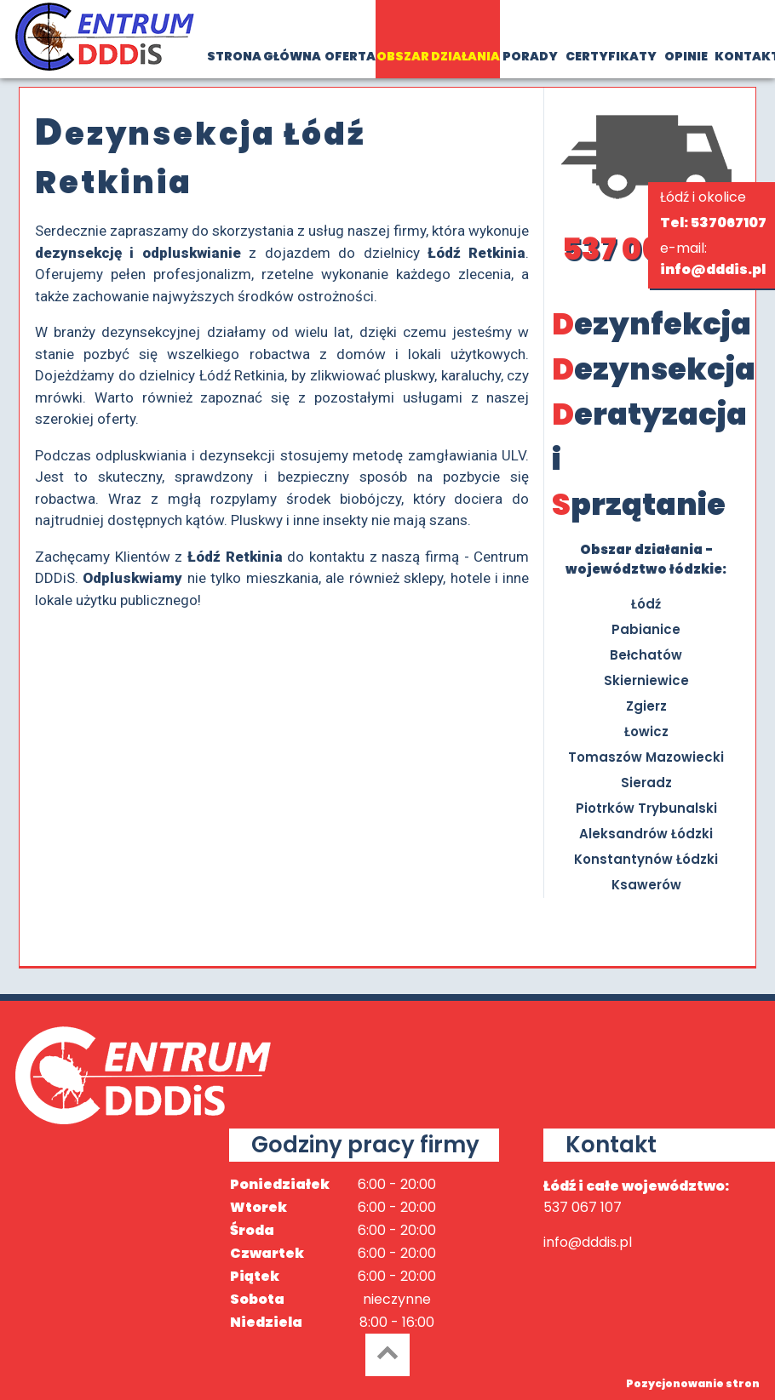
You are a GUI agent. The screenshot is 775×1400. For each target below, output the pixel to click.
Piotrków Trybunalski (646, 808)
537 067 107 (646, 249)
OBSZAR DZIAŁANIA (438, 56)
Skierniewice (646, 680)
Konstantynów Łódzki (646, 859)
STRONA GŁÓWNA (264, 56)
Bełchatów (646, 655)
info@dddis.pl (713, 269)
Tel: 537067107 (713, 222)
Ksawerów (646, 885)
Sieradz (646, 782)
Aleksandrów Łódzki (646, 834)
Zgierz (646, 706)
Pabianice (645, 629)
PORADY (530, 56)
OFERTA (350, 56)
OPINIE (686, 56)
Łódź (646, 604)
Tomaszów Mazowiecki (646, 757)
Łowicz (646, 731)
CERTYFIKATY (611, 56)
